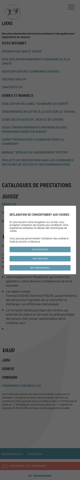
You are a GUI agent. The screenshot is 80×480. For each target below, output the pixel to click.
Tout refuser (40, 259)
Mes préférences (40, 268)
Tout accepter (40, 249)
